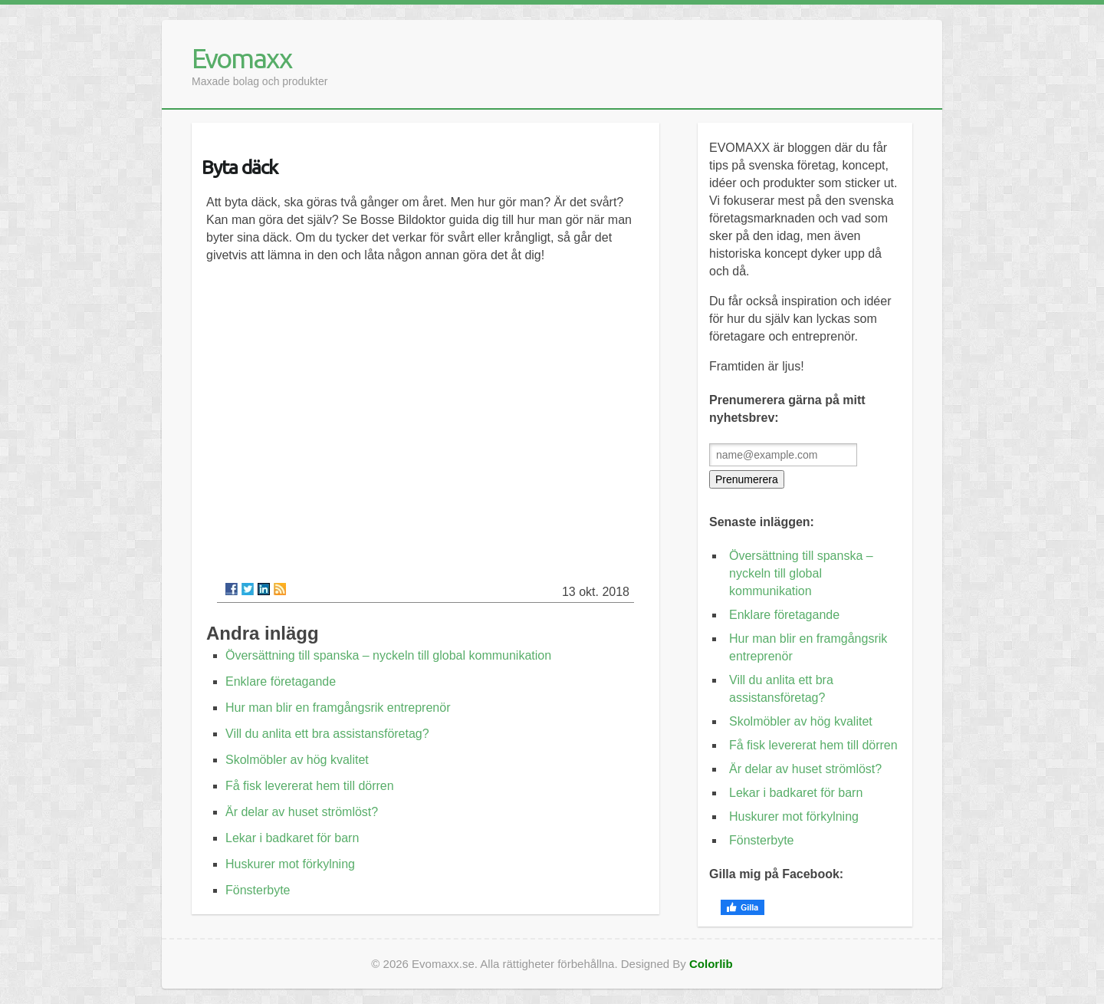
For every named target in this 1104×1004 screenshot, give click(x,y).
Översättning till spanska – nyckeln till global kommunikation (388, 655)
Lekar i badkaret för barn (292, 837)
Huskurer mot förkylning (290, 864)
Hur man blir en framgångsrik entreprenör (337, 707)
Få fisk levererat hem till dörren (309, 785)
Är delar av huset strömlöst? (301, 811)
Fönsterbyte (257, 890)
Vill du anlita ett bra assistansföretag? (327, 733)
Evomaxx (241, 58)
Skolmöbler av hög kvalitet (297, 759)
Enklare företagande (280, 681)
